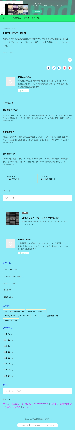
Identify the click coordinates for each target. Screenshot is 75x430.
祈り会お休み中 (9, 154)
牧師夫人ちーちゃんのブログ (17, 316)
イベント (38, 316)
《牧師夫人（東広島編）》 (13, 276)
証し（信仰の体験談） (14, 311)
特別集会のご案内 (10, 110)
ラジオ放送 (36, 18)
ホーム (5, 18)
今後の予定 (11, 320)
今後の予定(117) (8, 52)
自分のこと (8, 290)
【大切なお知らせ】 (11, 270)
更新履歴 (52, 316)
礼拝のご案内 (8, 132)
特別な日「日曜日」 (11, 283)
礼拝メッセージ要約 (36, 311)
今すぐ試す (36, 11)
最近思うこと (8, 297)
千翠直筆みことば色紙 (21, 18)
